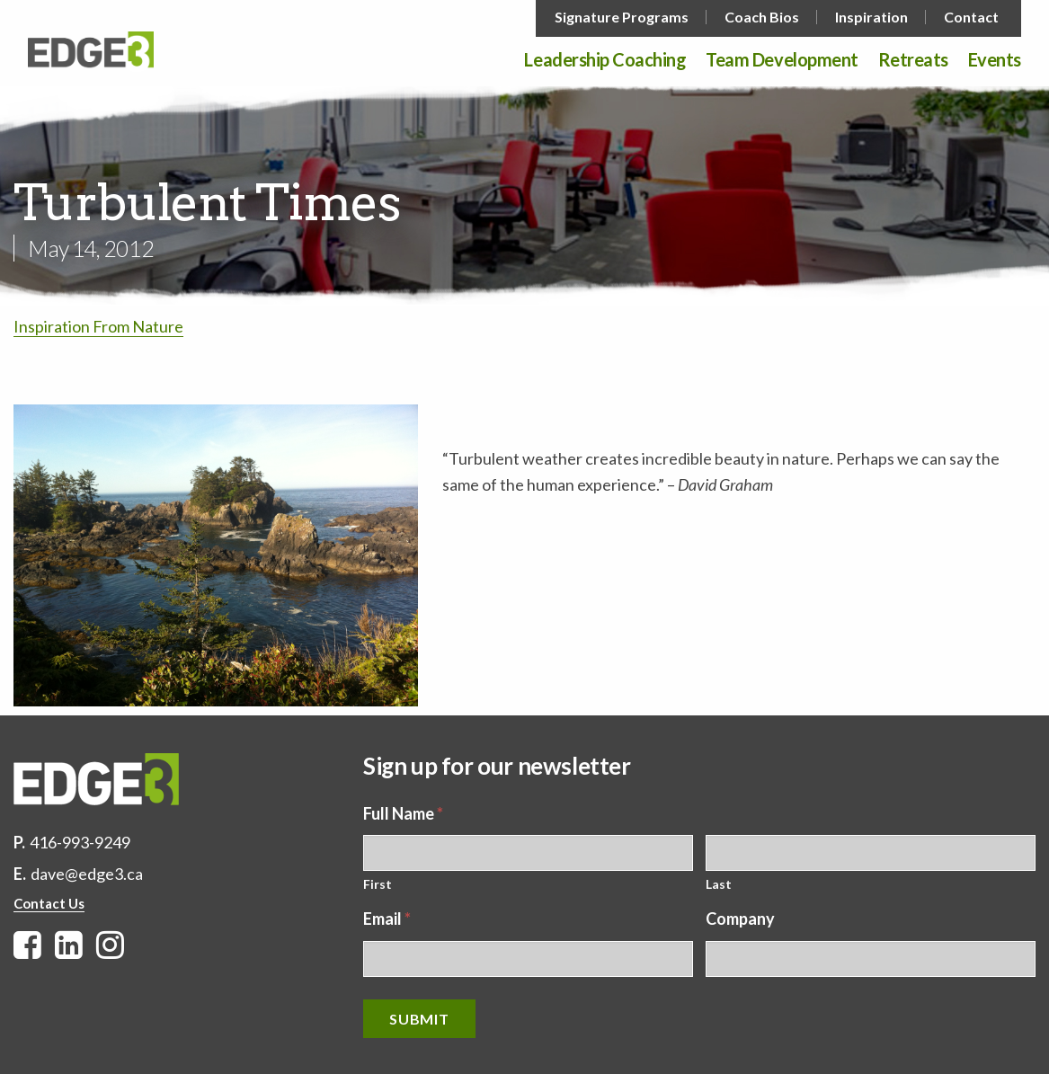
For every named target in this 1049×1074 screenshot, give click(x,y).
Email (387, 918)
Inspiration (871, 17)
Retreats (913, 60)
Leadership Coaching (605, 60)
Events (994, 60)
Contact (971, 17)
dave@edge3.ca (87, 873)
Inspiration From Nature (98, 326)
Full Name (403, 813)
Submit (419, 1018)
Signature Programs (622, 17)
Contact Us (48, 903)
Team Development (782, 60)
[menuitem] (623, 17)
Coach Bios (762, 17)
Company (740, 918)
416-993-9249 (80, 842)
